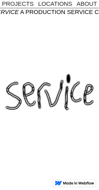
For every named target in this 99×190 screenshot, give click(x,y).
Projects (18, 4)
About (87, 4)
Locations (55, 4)
